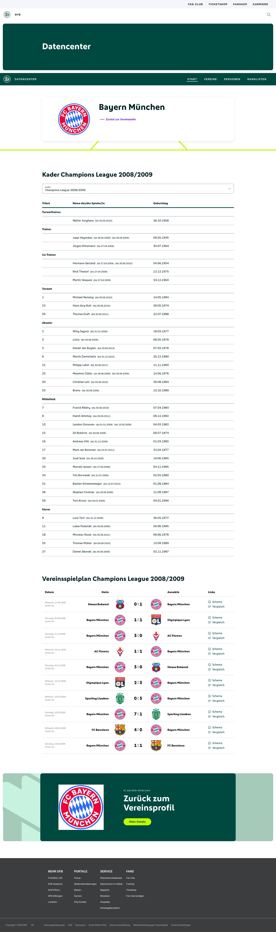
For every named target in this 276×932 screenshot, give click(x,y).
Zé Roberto (80, 433)
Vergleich (216, 606)
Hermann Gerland (84, 263)
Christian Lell (81, 382)
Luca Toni (79, 518)
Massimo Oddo (82, 373)
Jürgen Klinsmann (84, 246)
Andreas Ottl (81, 441)
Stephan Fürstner (84, 492)
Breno (76, 390)
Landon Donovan (84, 424)
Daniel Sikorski (82, 551)
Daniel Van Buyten (84, 348)
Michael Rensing (83, 297)
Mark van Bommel (84, 449)
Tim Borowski (81, 475)
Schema (215, 601)
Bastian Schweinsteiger (87, 483)
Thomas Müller (82, 543)
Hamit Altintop (82, 416)
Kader (48, 187)
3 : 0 (138, 636)
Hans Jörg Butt (82, 305)
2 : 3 (138, 683)
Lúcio (76, 339)
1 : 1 (138, 620)
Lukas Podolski (82, 526)
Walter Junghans (83, 220)
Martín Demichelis (84, 356)
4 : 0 (138, 730)
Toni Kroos (79, 500)
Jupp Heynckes (82, 237)
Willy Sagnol (81, 331)
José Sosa (79, 458)
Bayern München (178, 604)
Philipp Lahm (81, 365)
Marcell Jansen (82, 466)
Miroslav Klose (82, 534)
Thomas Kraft (81, 314)
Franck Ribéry (81, 407)
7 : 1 (138, 714)
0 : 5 (138, 698)
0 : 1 (138, 604)
